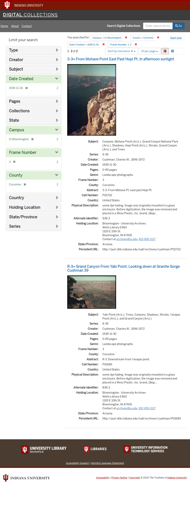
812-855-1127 (147, 239)
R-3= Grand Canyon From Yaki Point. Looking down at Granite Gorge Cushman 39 (123, 268)
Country (16, 197)
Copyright (134, 477)
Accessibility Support (77, 463)
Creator (16, 59)
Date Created (21, 78)
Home (4, 26)
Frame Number (22, 152)
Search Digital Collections (123, 26)
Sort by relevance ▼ (121, 51)
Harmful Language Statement (107, 463)
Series (14, 226)
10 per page (149, 51)
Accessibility (102, 477)
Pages (14, 101)
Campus (16, 130)
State (14, 120)
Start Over (176, 37)
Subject (16, 69)
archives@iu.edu (126, 239)
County (15, 175)
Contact (27, 26)
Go (178, 26)
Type (13, 50)
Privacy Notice (119, 477)
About (15, 26)
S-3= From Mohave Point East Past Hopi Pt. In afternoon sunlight (120, 59)
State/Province (23, 217)
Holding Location (24, 207)
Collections (19, 111)
